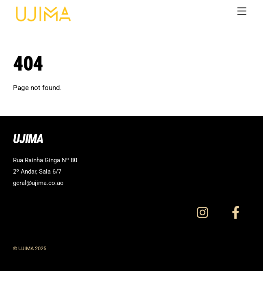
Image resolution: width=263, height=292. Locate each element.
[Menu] (242, 11)
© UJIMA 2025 (29, 248)
